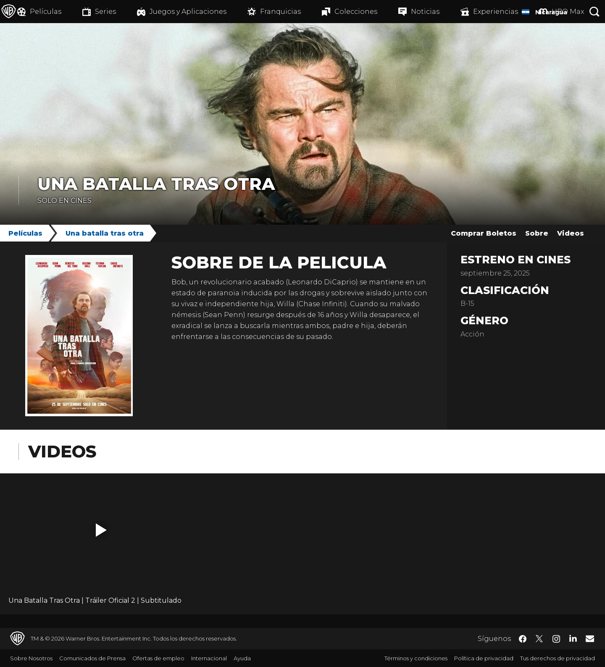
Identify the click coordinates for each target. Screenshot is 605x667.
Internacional (209, 658)
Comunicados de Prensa (92, 658)
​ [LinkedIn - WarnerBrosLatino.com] (573, 638)
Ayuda (242, 658)
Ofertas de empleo (158, 658)
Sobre (536, 233)
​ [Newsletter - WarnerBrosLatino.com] (590, 638)
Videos (570, 233)
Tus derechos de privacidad (557, 658)
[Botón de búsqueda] (594, 11)
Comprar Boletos (483, 233)
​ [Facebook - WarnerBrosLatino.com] (523, 639)
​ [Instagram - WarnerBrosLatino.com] (556, 639)
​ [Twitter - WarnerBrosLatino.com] (539, 639)
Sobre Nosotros (31, 658)
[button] (101, 530)
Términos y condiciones (415, 658)
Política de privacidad (483, 658)
